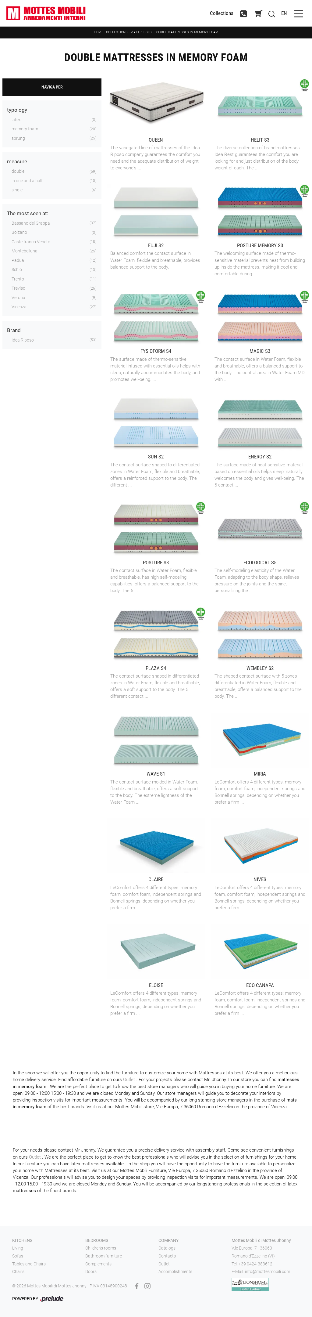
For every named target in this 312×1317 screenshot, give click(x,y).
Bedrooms (96, 1240)
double (18, 171)
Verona (18, 297)
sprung (18, 138)
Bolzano (19, 232)
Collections (117, 32)
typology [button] (17, 110)
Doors (91, 1271)
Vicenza (19, 306)
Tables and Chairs (29, 1263)
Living (17, 1248)
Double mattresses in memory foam (186, 32)
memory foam (25, 128)
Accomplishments (175, 1271)
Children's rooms (100, 1248)
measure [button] (17, 161)
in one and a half (27, 180)
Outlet (129, 1079)
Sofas (17, 1256)
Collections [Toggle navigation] (221, 13)
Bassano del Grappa (31, 223)
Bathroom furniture (103, 1256)
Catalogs (167, 1248)
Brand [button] (14, 330)
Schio (17, 269)
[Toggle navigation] (299, 13)
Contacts (167, 1256)
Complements (98, 1263)
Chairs (18, 1271)
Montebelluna (24, 250)
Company (168, 1240)
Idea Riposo (23, 340)
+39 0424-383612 (255, 1263)
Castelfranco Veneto (31, 241)
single (17, 189)
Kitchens (22, 1240)
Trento (18, 279)
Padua (18, 260)
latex (16, 119)
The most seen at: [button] (27, 213)
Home (98, 32)
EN (284, 13)
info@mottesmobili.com (267, 1271)
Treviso (18, 288)
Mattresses (141, 32)
